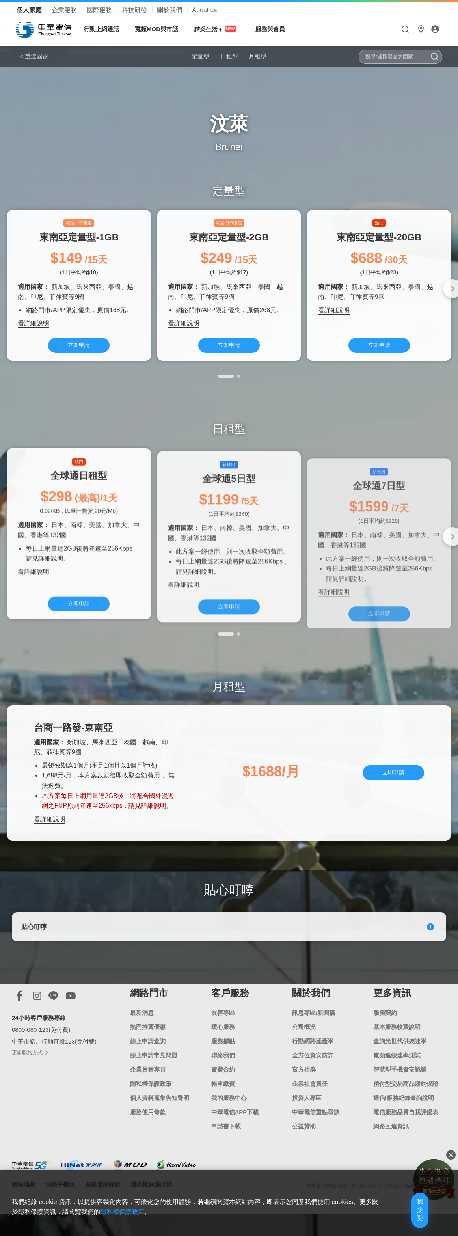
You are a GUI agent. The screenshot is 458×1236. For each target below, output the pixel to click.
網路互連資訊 (391, 1147)
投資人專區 (307, 1118)
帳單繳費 (223, 1104)
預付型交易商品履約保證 (405, 1104)
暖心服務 (223, 1047)
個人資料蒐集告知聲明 (159, 1118)
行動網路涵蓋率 (312, 1062)
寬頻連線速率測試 (397, 1076)
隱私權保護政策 (150, 1104)
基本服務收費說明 (397, 1047)
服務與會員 (274, 29)
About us (204, 10)
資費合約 (223, 1090)
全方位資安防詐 (312, 1076)
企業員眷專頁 (148, 1090)
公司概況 (304, 1047)
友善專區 (223, 1033)
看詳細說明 (33, 327)
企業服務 (65, 10)
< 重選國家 (34, 56)
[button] (225, 383)
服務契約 (385, 1033)
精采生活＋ (220, 29)
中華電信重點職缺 (315, 1133)
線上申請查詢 (148, 1062)
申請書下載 (226, 1147)
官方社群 (304, 1090)
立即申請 (78, 350)
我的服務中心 (229, 1118)
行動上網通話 (105, 29)
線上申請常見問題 (153, 1076)
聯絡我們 (223, 1076)
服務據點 (223, 1062)
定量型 (188, 56)
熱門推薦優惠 (148, 1047)
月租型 (269, 56)
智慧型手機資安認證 (399, 1090)
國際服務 (100, 10)
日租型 (229, 56)
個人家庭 (30, 10)
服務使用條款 (148, 1133)
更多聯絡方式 (29, 1073)
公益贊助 (304, 1147)
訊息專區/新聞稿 (313, 1033)
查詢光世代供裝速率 (399, 1062)
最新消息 (142, 1033)
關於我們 (170, 10)
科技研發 (135, 10)
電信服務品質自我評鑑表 (405, 1133)
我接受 (404, 1217)
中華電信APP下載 (235, 1133)
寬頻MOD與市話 (160, 29)
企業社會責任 (310, 1104)
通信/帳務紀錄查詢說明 (403, 1118)
